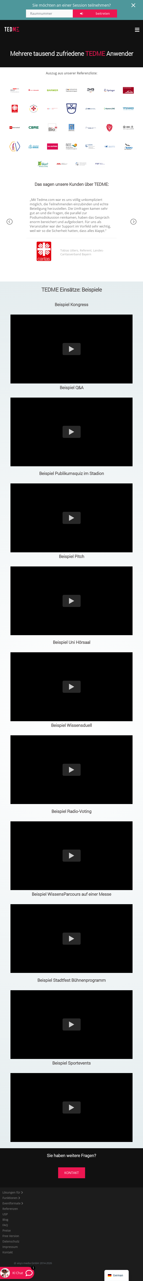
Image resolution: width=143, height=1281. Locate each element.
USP (5, 1214)
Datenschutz (10, 1241)
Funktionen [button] (10, 1198)
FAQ (5, 1225)
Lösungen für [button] (11, 1192)
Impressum (10, 1247)
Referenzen (10, 1209)
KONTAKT (71, 1173)
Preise (6, 1230)
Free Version (10, 1236)
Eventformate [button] (11, 1203)
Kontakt (7, 1252)
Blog (5, 1220)
